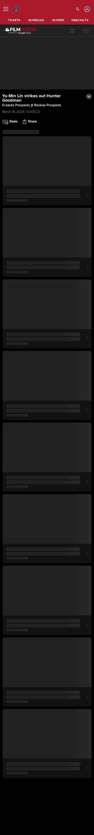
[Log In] (86, 9)
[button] (72, 30)
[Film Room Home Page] (16, 31)
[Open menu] (7, 9)
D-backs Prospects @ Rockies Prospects (31, 105)
